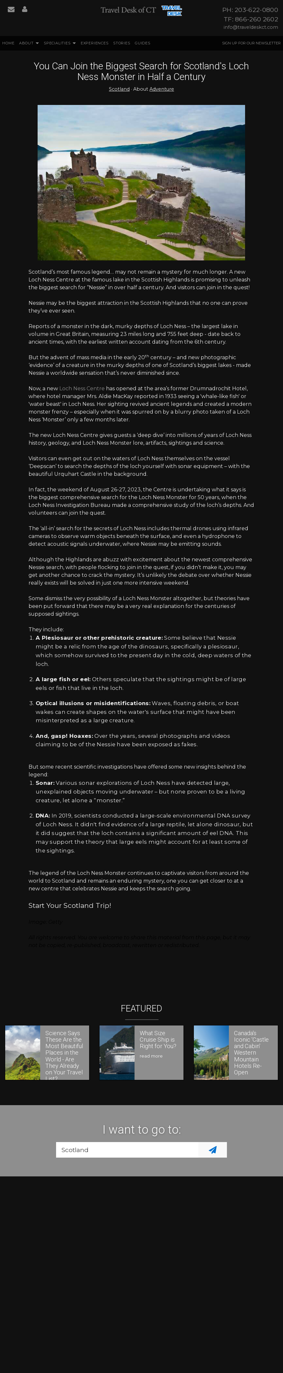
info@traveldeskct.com (251, 27)
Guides (142, 43)
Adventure (161, 89)
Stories (121, 43)
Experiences (95, 43)
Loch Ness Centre (82, 388)
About (26, 43)
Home (8, 43)
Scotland (119, 89)
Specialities (57, 43)
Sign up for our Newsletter (251, 43)
